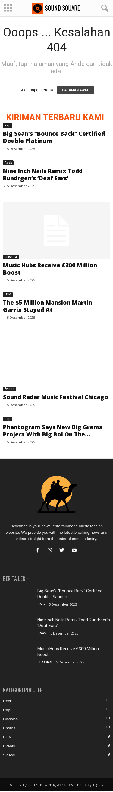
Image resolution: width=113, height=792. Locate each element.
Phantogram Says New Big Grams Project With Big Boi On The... (52, 431)
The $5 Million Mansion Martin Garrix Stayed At (47, 306)
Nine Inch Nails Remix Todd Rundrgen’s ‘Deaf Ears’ (43, 175)
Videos (9, 755)
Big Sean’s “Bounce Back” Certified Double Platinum (54, 137)
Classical (11, 257)
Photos (9, 728)
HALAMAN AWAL (75, 90)
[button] (103, 8)
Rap (8, 126)
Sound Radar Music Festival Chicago (55, 398)
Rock (8, 163)
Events (9, 389)
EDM (8, 295)
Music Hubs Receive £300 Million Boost (50, 269)
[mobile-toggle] (8, 8)
